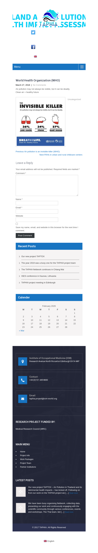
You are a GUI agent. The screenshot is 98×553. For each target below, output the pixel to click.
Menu (17, 66)
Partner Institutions (28, 471)
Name (19, 203)
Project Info (25, 459)
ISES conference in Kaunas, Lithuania (38, 280)
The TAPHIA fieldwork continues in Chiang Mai (42, 273)
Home (22, 455)
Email (19, 211)
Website (19, 219)
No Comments (39, 85)
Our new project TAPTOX (33, 260)
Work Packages (27, 463)
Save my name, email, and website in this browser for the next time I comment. (47, 233)
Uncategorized (74, 99)
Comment (21, 173)
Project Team (25, 467)
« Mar (21, 334)
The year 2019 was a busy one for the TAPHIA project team (48, 267)
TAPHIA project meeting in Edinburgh (38, 286)
